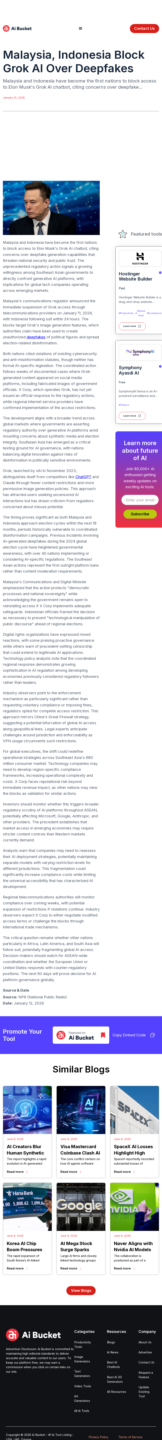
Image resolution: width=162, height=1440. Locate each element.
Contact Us (144, 28)
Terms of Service (130, 1437)
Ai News (113, 1352)
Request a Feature (146, 1375)
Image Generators (82, 1359)
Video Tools (82, 1386)
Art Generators (82, 1398)
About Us (145, 1342)
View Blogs (81, 1290)
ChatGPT (83, 476)
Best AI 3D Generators (115, 1379)
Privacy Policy (98, 1437)
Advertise (145, 1352)
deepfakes (36, 337)
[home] (17, 28)
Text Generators (82, 1374)
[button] (81, 28)
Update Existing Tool (144, 1391)
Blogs (111, 1342)
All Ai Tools (81, 1411)
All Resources (116, 1392)
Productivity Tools (82, 1344)
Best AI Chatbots (113, 1365)
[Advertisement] (81, 9)
